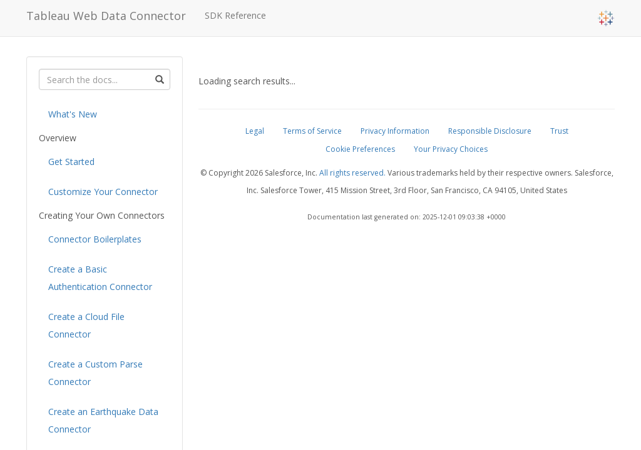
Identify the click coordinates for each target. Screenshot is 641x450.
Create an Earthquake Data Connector (103, 420)
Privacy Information (395, 131)
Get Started (71, 162)
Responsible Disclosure (489, 131)
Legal (254, 131)
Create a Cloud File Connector (86, 325)
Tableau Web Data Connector (106, 15)
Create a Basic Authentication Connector (100, 277)
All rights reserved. (352, 173)
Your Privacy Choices (451, 149)
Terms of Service (312, 131)
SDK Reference (235, 15)
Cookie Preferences (360, 149)
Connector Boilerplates (94, 239)
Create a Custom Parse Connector (95, 373)
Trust (559, 131)
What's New (72, 114)
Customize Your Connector (103, 192)
